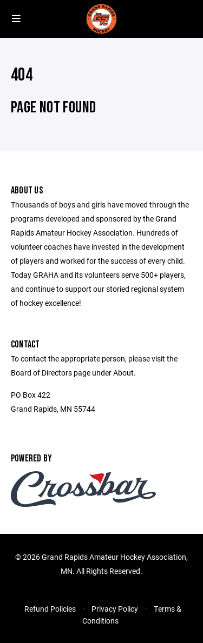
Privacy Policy (114, 609)
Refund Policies (50, 609)
